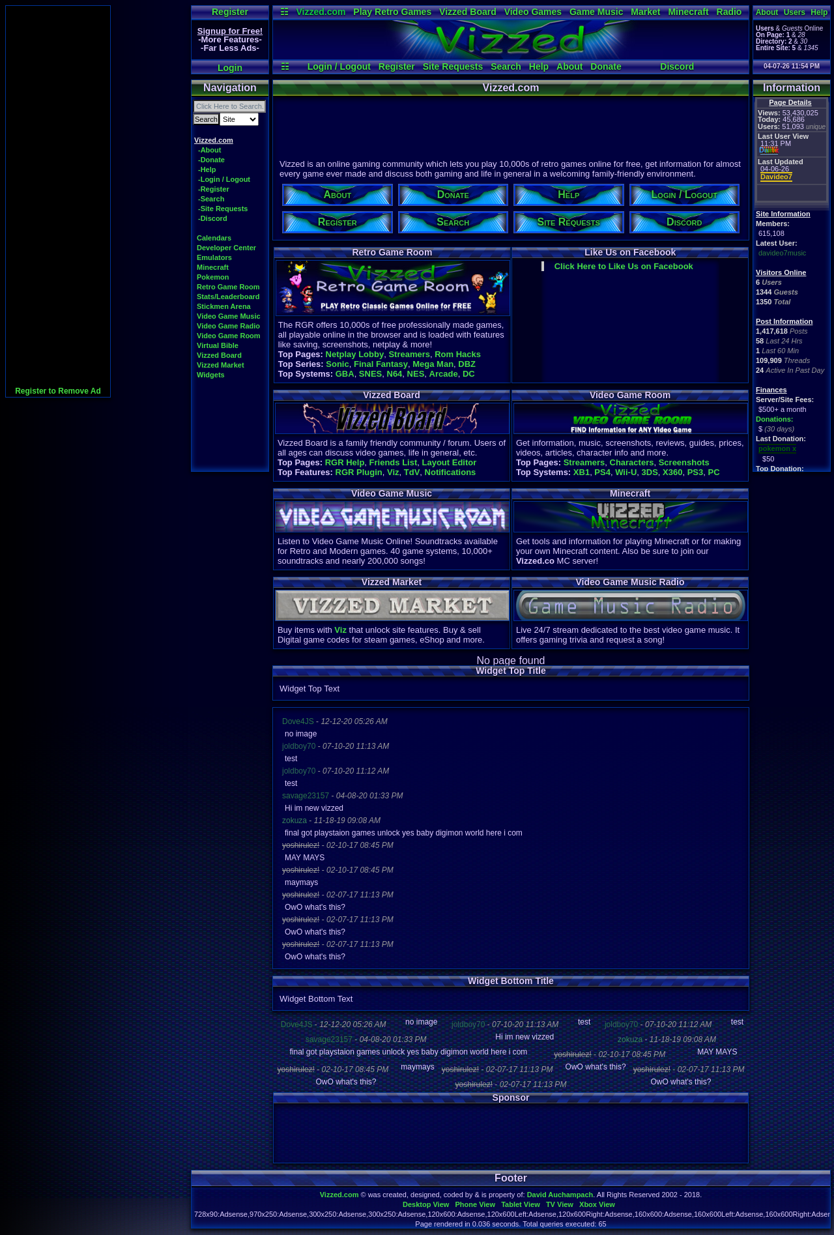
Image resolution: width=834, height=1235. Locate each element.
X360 (672, 472)
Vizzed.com (320, 12)
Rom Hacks (458, 354)
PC (713, 472)
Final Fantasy (381, 364)
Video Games (533, 12)
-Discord (212, 218)
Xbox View (597, 1204)
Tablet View (520, 1204)
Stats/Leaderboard (228, 296)
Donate (605, 66)
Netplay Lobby (355, 354)
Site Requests (453, 66)
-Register (213, 189)
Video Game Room (229, 336)
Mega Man (432, 364)
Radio (729, 12)
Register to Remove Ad (58, 391)
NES (416, 374)
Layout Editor (449, 462)
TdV (412, 472)
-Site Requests (223, 208)
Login (230, 68)
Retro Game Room (228, 287)
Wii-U (626, 472)
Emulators (214, 257)
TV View (559, 1204)
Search (506, 66)
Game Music (596, 12)
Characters (632, 462)
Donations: (774, 419)
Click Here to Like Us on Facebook (623, 266)
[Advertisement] (58, 201)
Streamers (409, 354)
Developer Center (226, 248)
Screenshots (684, 462)
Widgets (211, 375)
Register (230, 12)
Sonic (337, 364)
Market (645, 12)
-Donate (211, 160)
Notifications (450, 472)
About (569, 66)
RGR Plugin (359, 472)
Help (539, 66)
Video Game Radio (228, 326)
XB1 (581, 472)
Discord (677, 66)
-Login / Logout (224, 179)
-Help (207, 169)
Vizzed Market (220, 365)
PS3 (695, 472)
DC (469, 374)
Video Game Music (229, 316)
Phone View (475, 1204)
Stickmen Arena (224, 306)
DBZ (467, 364)
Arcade (443, 374)
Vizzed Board (467, 12)
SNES (370, 374)
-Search (211, 199)
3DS (650, 472)
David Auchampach (560, 1195)
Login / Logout (339, 66)
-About (209, 150)
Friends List (393, 462)
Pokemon (213, 277)
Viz (393, 472)
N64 (395, 374)
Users (794, 12)
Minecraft (688, 12)
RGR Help (345, 462)
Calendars (214, 238)
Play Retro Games (392, 12)
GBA (345, 374)
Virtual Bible (217, 345)
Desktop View (426, 1204)
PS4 (602, 472)
